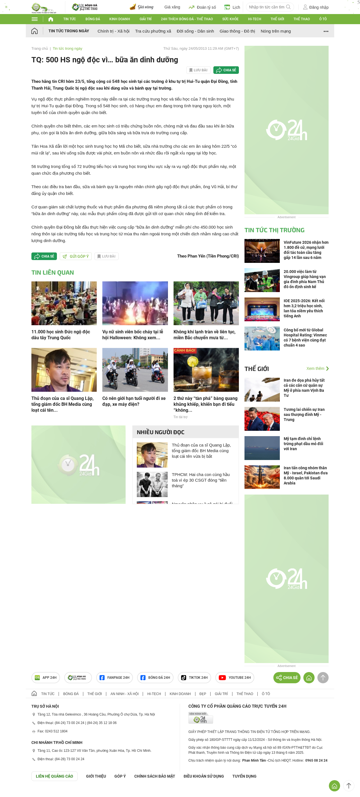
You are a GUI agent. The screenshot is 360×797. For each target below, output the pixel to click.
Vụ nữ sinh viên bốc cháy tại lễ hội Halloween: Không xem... (132, 334)
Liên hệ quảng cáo (54, 776)
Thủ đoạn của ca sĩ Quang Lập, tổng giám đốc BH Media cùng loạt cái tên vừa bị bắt (201, 451)
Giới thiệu (96, 776)
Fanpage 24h (115, 677)
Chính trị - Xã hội (114, 31)
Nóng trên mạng (276, 31)
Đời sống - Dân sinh (195, 31)
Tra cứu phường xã (153, 31)
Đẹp (203, 694)
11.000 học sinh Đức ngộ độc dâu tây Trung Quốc (60, 334)
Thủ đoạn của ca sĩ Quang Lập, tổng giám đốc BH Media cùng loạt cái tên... (62, 404)
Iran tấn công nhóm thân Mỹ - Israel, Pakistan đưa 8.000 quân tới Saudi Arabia (306, 475)
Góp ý (120, 776)
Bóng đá (93, 19)
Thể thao (302, 19)
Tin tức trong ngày (69, 31)
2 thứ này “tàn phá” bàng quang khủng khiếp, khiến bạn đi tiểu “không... (205, 404)
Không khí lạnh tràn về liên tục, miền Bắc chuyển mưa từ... (205, 334)
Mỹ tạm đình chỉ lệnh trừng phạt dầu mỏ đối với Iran (303, 443)
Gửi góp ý (76, 256)
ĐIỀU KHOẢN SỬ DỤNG (204, 776)
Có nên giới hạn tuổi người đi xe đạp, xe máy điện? (134, 401)
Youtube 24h (235, 677)
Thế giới (277, 19)
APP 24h (46, 677)
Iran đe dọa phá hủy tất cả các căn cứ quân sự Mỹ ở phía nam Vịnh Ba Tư (304, 388)
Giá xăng (172, 7)
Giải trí (145, 19)
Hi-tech (254, 19)
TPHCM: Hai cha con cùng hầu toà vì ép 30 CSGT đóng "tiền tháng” (201, 480)
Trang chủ (39, 48)
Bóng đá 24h (155, 677)
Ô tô (323, 19)
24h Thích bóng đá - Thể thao (187, 19)
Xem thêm (315, 368)
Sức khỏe (230, 19)
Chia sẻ (229, 70)
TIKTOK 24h (194, 677)
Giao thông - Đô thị (237, 31)
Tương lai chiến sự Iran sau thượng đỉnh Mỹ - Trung (304, 414)
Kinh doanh (119, 19)
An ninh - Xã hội (124, 694)
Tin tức (69, 19)
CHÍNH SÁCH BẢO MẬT (154, 776)
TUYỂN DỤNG (244, 776)
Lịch (232, 7)
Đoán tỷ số (202, 7)
